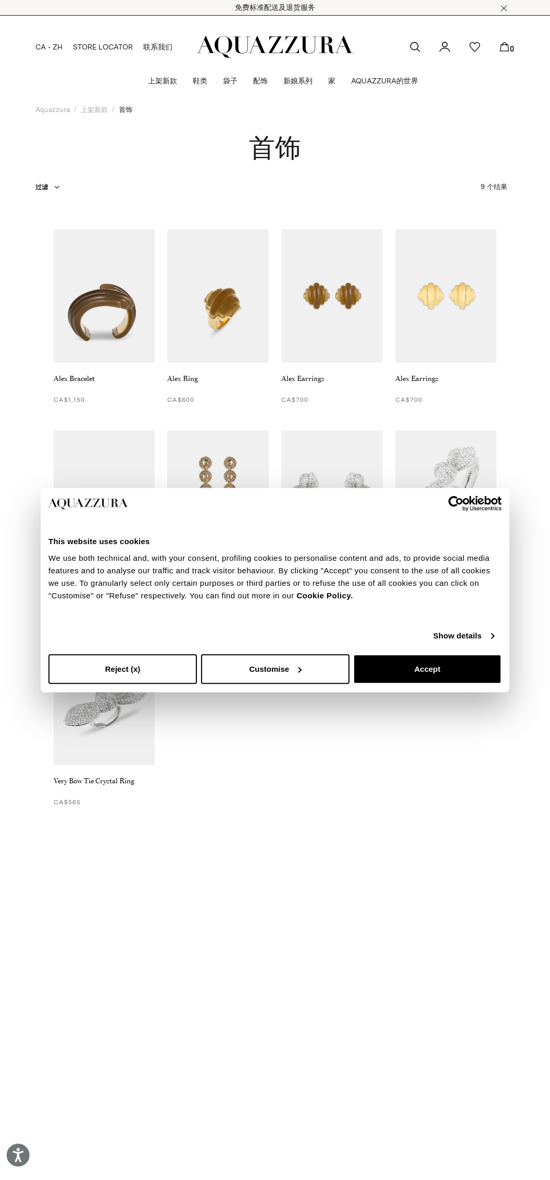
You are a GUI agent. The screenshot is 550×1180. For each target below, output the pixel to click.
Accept (427, 669)
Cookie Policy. (324, 595)
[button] (504, 8)
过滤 (41, 187)
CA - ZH (49, 47)
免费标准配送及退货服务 (275, 7)
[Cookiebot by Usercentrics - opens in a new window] (456, 503)
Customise (275, 669)
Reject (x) (123, 669)
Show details (457, 635)
